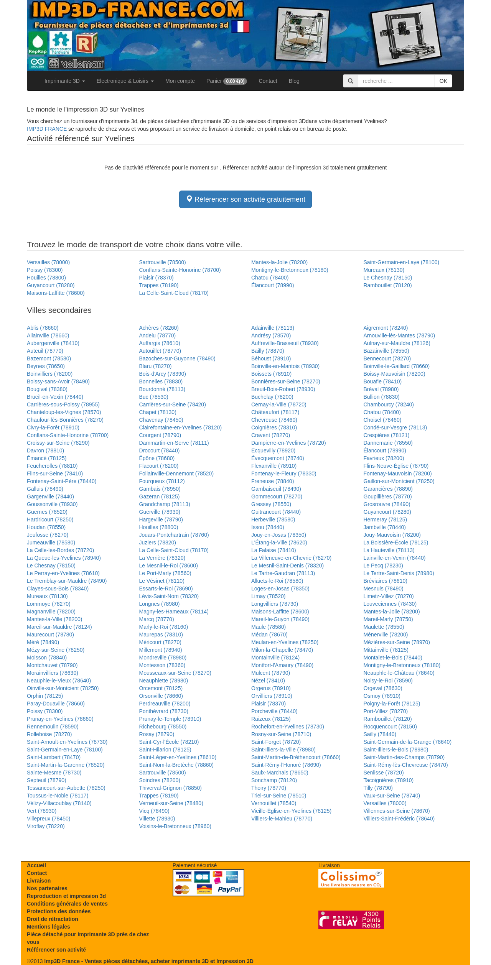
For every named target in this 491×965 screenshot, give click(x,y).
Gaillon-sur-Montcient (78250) (399, 481)
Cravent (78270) (270, 435)
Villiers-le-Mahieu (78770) (281, 818)
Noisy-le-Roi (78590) (388, 680)
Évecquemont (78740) (277, 458)
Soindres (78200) (159, 780)
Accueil (36, 865)
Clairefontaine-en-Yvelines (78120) (180, 427)
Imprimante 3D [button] (64, 81)
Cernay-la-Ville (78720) (278, 404)
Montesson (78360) (162, 665)
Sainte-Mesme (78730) (54, 772)
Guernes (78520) (47, 512)
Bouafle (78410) (383, 381)
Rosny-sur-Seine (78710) (281, 734)
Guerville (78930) (159, 512)
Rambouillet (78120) (388, 285)
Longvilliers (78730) (274, 604)
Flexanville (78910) (274, 466)
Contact (268, 81)
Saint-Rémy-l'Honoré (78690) (286, 765)
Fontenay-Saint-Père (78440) (61, 481)
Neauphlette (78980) (163, 680)
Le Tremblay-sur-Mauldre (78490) (67, 581)
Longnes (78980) (159, 604)
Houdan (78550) (46, 527)
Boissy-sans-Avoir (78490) (58, 381)
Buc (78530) (153, 397)
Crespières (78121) (387, 435)
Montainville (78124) (275, 657)
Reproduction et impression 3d (66, 896)
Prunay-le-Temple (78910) (170, 719)
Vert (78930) (41, 811)
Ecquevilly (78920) (273, 450)
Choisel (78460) (383, 420)
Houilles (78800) (46, 278)
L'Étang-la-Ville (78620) (279, 542)
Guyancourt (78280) (51, 285)
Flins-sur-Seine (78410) (55, 473)
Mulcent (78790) (270, 673)
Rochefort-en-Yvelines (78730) (287, 726)
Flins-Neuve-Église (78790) (396, 466)
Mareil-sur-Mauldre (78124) (59, 627)
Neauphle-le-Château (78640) (399, 673)
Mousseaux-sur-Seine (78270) (175, 673)
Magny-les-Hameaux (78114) (174, 611)
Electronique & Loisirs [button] (125, 81)
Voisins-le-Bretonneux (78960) (175, 826)
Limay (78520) (268, 596)
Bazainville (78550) (386, 351)
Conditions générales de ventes (67, 904)
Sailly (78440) (380, 734)
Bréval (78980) (381, 389)
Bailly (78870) (267, 351)
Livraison (39, 881)
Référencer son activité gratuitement (245, 199)
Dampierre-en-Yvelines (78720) (288, 443)
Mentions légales (48, 927)
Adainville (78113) (272, 328)
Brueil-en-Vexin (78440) (55, 397)
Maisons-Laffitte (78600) (56, 293)
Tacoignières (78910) (389, 780)
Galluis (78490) (45, 489)
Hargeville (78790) (161, 519)
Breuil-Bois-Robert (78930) (283, 389)
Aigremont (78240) (386, 328)
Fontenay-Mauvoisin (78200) (398, 473)
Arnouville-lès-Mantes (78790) (399, 335)
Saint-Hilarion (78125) (165, 749)
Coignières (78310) (274, 427)
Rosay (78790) (157, 734)
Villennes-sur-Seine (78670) (397, 811)
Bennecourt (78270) (387, 358)
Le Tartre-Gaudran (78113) (283, 573)
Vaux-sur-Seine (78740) (392, 795)
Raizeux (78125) (271, 719)
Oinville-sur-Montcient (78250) (63, 688)
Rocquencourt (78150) (390, 726)
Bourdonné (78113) (162, 389)
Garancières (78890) (388, 489)
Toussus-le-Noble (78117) (57, 795)
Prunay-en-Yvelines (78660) (60, 719)
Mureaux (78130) (384, 270)
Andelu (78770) (157, 335)
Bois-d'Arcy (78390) (162, 374)
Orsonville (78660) (161, 696)
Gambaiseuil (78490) (276, 489)
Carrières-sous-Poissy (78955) (63, 404)
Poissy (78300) (45, 270)
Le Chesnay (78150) (388, 278)
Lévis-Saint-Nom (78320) (169, 596)
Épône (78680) (157, 458)
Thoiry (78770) (268, 788)
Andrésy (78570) (271, 335)
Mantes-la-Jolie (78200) (279, 262)
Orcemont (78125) (161, 688)
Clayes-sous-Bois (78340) (58, 588)
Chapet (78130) (157, 412)
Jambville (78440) (385, 527)
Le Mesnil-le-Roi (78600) (168, 565)
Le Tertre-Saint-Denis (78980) (399, 573)
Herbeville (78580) (273, 519)
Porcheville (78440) (274, 711)
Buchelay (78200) (272, 397)
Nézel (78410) (268, 680)
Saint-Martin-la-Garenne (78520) (65, 765)
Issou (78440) (267, 527)
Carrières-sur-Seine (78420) (172, 404)
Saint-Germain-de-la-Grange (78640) (408, 742)
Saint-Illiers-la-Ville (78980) (283, 749)
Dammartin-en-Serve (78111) (174, 443)
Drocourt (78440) (159, 450)
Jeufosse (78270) (47, 535)
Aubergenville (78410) (53, 343)
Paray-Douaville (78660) (56, 703)
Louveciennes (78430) (390, 604)
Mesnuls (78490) (384, 588)
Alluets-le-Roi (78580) (277, 581)
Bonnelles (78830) (161, 381)
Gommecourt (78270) (276, 496)
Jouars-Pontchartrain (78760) (174, 535)
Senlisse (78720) (384, 772)
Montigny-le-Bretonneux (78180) (289, 270)
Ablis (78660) (43, 328)
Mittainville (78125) (386, 650)
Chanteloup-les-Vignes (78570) (64, 412)
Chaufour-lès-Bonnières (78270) (65, 420)
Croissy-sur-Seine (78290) (58, 443)
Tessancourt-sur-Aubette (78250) (66, 788)
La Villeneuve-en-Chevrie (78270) (291, 558)
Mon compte (180, 81)
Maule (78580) (268, 627)
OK (443, 81)
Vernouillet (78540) (274, 803)
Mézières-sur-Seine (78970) (397, 642)
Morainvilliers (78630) (52, 673)
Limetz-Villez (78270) (389, 596)
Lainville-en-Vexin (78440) (395, 558)
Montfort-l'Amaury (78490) (282, 665)
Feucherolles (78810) (52, 466)
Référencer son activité (56, 950)
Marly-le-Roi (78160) (163, 627)
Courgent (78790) (160, 435)
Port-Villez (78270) (386, 711)
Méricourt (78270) (160, 642)
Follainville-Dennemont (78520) (176, 473)
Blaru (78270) (155, 366)
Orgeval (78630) (383, 688)
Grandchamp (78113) (164, 504)
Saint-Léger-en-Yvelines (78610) (178, 757)
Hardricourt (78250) (50, 519)
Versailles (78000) (48, 262)
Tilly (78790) (378, 788)
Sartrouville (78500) (162, 262)
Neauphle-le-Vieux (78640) (59, 680)
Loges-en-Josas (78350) (280, 588)
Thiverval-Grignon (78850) (170, 788)
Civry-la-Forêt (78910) (53, 427)
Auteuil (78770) (45, 351)
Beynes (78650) (46, 366)
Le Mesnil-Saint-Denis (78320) (287, 565)
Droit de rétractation (52, 919)
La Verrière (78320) (162, 558)
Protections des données (59, 911)
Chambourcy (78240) (389, 404)
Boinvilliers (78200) (49, 374)
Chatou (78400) (269, 278)
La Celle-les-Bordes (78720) (60, 550)
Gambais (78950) (160, 489)
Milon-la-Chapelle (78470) (282, 650)
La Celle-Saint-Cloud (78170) (174, 293)
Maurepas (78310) (161, 634)
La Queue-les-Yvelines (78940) (64, 558)
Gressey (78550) (271, 504)
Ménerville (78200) (386, 634)
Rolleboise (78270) (49, 734)
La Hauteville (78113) (389, 550)
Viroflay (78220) (46, 826)
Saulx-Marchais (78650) (279, 772)
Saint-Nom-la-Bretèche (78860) (176, 765)
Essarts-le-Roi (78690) (166, 588)
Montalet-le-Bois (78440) (393, 657)
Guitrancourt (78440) (276, 512)
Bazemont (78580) (49, 358)
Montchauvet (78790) (52, 665)
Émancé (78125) (47, 458)
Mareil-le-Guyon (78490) (280, 619)
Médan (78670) (269, 634)
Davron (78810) (45, 450)
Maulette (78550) (384, 627)
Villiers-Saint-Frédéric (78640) (399, 818)
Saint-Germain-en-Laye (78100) (402, 262)
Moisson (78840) (47, 657)
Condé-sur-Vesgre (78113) (395, 427)
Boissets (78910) (271, 374)
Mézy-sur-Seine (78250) (55, 650)
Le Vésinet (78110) (162, 581)
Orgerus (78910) (271, 688)
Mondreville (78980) (163, 657)
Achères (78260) (159, 328)
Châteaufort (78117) (275, 412)
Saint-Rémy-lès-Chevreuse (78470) (406, 765)
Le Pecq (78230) (384, 565)
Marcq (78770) (156, 619)
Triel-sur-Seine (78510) (278, 795)
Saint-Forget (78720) (276, 742)
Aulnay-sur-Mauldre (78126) (397, 343)
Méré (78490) (43, 642)
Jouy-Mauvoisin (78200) (392, 535)
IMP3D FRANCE (47, 129)
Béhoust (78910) (271, 358)
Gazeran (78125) (159, 496)
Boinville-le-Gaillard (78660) (397, 366)
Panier (226, 81)
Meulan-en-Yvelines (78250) (284, 642)
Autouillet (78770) (160, 351)
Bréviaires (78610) (385, 581)
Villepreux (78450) (48, 818)
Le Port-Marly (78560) (165, 573)
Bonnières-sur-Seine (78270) (285, 381)
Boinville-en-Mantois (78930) (285, 366)
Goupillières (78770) (388, 496)
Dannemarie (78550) (388, 443)
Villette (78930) (157, 818)
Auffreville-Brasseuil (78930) (285, 343)
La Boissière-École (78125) (396, 542)
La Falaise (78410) (273, 550)
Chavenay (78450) (161, 420)
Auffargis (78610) (159, 343)
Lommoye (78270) (49, 604)
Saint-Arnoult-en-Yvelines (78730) (67, 742)
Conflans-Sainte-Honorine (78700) (180, 270)
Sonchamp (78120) (274, 780)
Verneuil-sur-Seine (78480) (171, 803)
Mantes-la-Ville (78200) (54, 619)
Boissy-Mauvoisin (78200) (394, 374)
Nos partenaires (47, 888)
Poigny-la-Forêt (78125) (392, 703)
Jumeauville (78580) (51, 542)
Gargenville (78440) (50, 496)
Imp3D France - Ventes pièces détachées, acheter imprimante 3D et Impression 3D (148, 961)
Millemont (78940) (160, 650)
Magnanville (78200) (51, 611)
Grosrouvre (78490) (387, 504)
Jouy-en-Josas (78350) (278, 535)
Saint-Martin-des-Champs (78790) (404, 757)
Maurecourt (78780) (50, 634)
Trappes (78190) (159, 285)
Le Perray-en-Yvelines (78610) (63, 573)
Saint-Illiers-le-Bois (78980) (396, 749)
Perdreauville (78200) (165, 703)
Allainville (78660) (48, 335)
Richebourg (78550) (163, 726)
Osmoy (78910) (382, 696)
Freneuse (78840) (272, 481)
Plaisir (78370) (156, 278)
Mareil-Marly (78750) (388, 619)
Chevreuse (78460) (274, 420)
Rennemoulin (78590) (53, 726)
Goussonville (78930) (52, 504)
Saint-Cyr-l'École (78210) (169, 742)
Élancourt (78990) (272, 285)
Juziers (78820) (157, 542)
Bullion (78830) (382, 397)
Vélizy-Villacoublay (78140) (59, 803)
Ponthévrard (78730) (163, 711)
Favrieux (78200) (384, 458)
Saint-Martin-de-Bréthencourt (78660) (296, 757)
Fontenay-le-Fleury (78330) (283, 473)
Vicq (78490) (154, 811)
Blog (294, 81)
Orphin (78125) (45, 696)
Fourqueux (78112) (162, 481)
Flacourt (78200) (159, 466)
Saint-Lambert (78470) (54, 757)
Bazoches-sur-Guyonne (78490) (177, 358)
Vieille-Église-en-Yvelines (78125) (291, 811)
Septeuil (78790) (46, 780)
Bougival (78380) (47, 389)
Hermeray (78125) (385, 519)
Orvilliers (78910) (271, 696)
